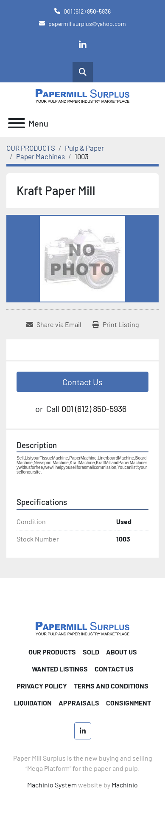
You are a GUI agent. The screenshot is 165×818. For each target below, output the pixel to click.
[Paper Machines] (40, 156)
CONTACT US (114, 669)
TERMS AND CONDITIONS (111, 686)
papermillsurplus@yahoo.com (87, 23)
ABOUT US (121, 652)
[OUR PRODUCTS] (30, 148)
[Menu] (16, 123)
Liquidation (33, 703)
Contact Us (82, 382)
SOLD (91, 652)
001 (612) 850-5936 (87, 11)
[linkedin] (83, 45)
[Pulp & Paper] (84, 148)
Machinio (125, 785)
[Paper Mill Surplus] (82, 627)
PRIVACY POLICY (42, 686)
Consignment (128, 703)
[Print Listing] (116, 324)
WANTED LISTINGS (60, 669)
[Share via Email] (54, 324)
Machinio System (52, 785)
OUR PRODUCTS (52, 652)
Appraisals (79, 703)
